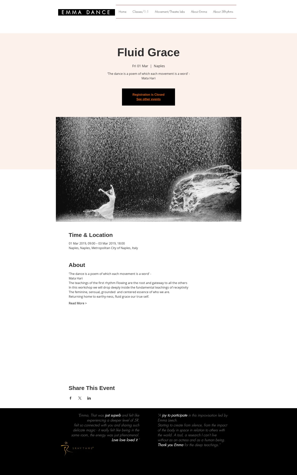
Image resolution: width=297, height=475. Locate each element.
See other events (148, 99)
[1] (143, 465)
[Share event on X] (80, 398)
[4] (153, 465)
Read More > (78, 303)
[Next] (275, 442)
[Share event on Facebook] (70, 398)
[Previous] (21, 442)
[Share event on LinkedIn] (89, 398)
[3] (150, 465)
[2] (146, 465)
